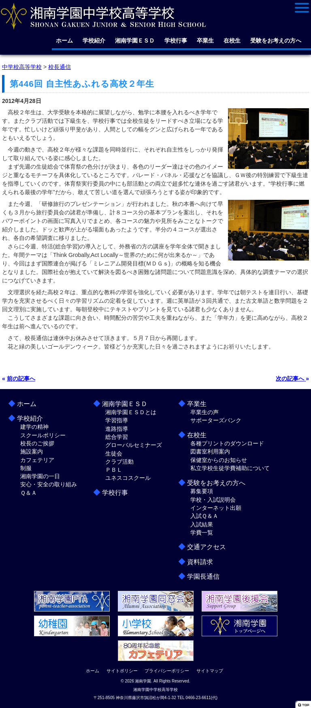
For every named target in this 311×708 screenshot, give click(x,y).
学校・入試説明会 (213, 499)
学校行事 (175, 40)
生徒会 (113, 453)
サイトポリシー (122, 670)
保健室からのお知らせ (218, 460)
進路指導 (116, 429)
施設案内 (31, 451)
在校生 (232, 40)
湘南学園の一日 (40, 476)
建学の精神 (34, 427)
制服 (26, 468)
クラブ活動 (119, 461)
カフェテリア (37, 460)
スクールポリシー (43, 435)
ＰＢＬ (113, 469)
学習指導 (116, 420)
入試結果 (201, 524)
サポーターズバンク (215, 420)
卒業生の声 (204, 412)
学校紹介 (94, 40)
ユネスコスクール (128, 478)
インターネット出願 (215, 508)
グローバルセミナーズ (133, 445)
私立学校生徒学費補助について (230, 468)
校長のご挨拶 (37, 443)
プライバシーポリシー (167, 670)
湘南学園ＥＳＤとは (130, 412)
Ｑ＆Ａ (28, 493)
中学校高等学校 (22, 67)
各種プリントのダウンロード (227, 443)
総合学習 (116, 437)
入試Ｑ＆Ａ (204, 516)
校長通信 (59, 67)
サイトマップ (209, 670)
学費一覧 (201, 532)
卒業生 (205, 40)
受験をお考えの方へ (275, 40)
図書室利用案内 (210, 451)
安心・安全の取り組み (48, 484)
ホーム (64, 40)
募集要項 (201, 491)
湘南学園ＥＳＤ (135, 40)
